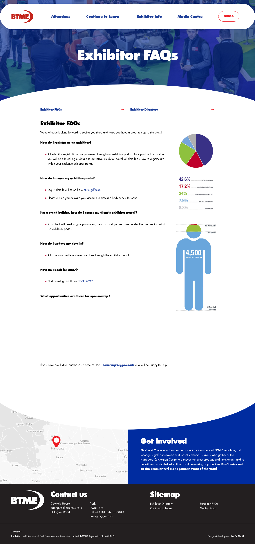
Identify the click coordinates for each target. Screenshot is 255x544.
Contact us (16, 531)
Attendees (60, 16)
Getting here (207, 508)
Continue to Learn (102, 16)
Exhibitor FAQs (51, 109)
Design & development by (226, 536)
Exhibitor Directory (144, 109)
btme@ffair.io (92, 190)
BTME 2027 (85, 281)
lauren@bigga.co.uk (118, 365)
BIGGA (229, 16)
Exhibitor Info (149, 16)
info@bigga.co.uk (102, 516)
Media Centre (190, 16)
